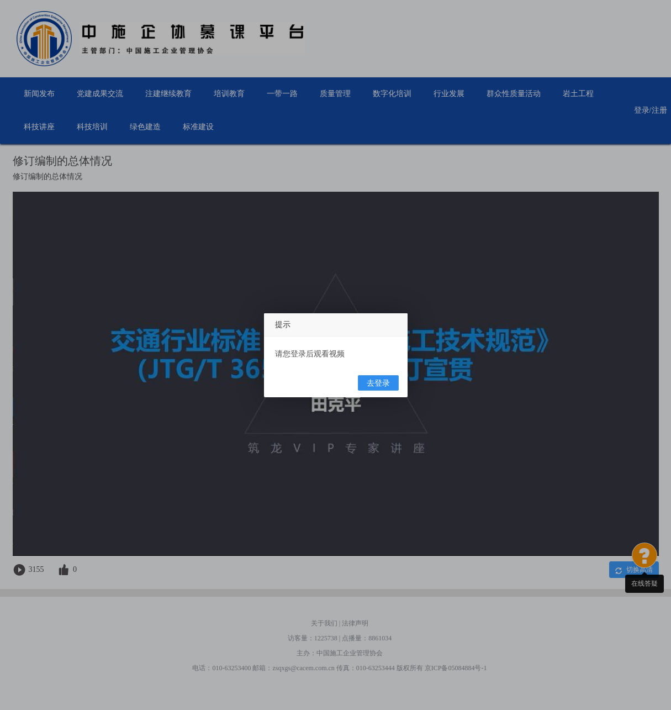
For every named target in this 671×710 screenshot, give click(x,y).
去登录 (378, 383)
